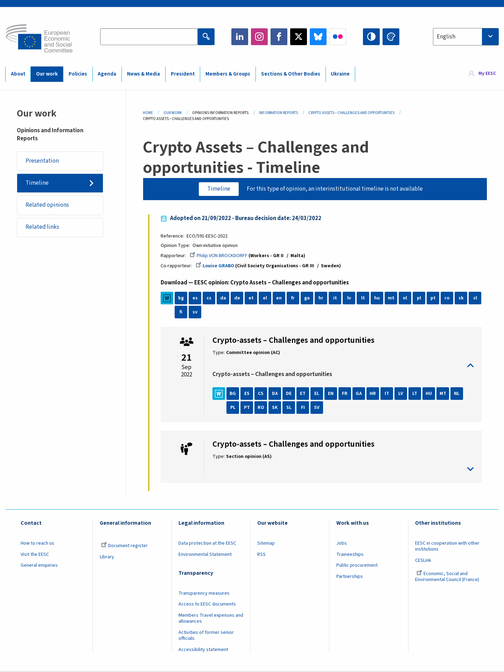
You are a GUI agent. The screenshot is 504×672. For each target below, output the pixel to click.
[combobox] (466, 36)
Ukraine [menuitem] (340, 74)
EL (317, 393)
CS (261, 393)
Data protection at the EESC (207, 543)
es (195, 298)
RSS (261, 554)
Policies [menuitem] (78, 74)
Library (107, 556)
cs (209, 298)
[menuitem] (482, 74)
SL (289, 407)
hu (377, 298)
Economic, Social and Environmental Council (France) (447, 577)
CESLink (423, 560)
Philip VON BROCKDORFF (219, 255)
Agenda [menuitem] (107, 74)
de (237, 298)
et (251, 298)
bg (181, 298)
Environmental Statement (205, 554)
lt (363, 298)
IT (387, 393)
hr (321, 298)
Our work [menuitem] (47, 74)
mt (391, 298)
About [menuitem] (18, 74)
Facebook (279, 36)
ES (247, 393)
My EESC (487, 73)
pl (419, 298)
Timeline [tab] (218, 189)
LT (415, 393)
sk (461, 298)
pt (433, 298)
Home (148, 112)
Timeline (37, 183)
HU (429, 393)
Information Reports (278, 112)
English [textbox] (446, 37)
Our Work (172, 112)
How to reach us (37, 543)
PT (247, 407)
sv (195, 312)
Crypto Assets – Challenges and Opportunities (351, 112)
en (279, 298)
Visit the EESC (35, 554)
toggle (343, 366)
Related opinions (47, 205)
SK (275, 407)
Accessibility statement (203, 649)
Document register (124, 545)
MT (443, 393)
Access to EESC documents (207, 604)
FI (303, 407)
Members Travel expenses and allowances (210, 618)
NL (457, 393)
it (335, 298)
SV (317, 407)
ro (447, 298)
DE (289, 393)
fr (293, 298)
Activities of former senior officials (206, 635)
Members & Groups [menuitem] (227, 74)
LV (401, 393)
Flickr (337, 36)
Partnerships (349, 576)
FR (345, 393)
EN (331, 393)
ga (307, 298)
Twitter (298, 36)
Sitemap (266, 543)
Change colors (391, 36)
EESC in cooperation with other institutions (447, 546)
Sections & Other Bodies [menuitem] (290, 74)
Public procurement (357, 565)
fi (181, 312)
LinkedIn (239, 36)
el (265, 298)
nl (405, 298)
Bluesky (318, 36)
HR (373, 393)
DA (275, 393)
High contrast (371, 36)
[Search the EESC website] (149, 36)
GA (359, 393)
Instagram (259, 36)
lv (349, 298)
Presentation (42, 161)
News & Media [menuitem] (143, 74)
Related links (42, 227)
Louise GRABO (215, 265)
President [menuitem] (183, 74)
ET (303, 393)
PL (233, 407)
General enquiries (39, 565)
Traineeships (350, 554)
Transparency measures (204, 593)
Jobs (341, 543)
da (223, 298)
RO (261, 407)
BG (233, 393)
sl (475, 298)
